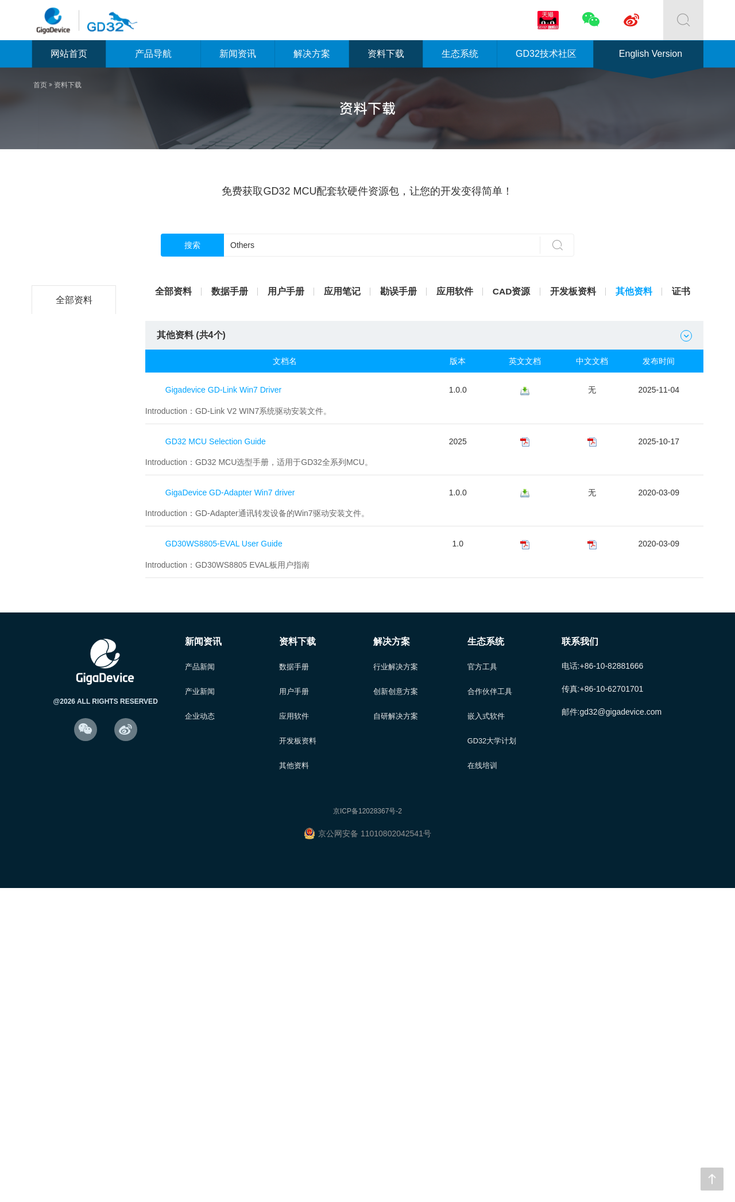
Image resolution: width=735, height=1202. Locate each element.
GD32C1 (76, 644)
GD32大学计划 (492, 1053)
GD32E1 (76, 529)
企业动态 (200, 1028)
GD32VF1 (75, 616)
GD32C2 (76, 329)
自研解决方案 (395, 1028)
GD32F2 (75, 415)
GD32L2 (75, 357)
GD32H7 (76, 759)
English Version (650, 54)
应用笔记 (342, 291)
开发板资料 (573, 291)
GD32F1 (75, 386)
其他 (75, 874)
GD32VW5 (76, 788)
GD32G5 (76, 730)
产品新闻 (200, 978)
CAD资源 (512, 291)
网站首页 (69, 54)
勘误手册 (398, 291)
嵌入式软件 (486, 1028)
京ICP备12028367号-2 (367, 1125)
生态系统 (460, 54)
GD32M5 (75, 816)
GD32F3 (75, 443)
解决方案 (311, 54)
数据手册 (229, 291)
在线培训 (482, 1079)
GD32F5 (75, 501)
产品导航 (153, 54)
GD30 (75, 845)
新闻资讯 (237, 54)
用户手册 (286, 291)
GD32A (75, 702)
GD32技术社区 (546, 54)
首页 (40, 85)
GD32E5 (76, 587)
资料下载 (386, 54)
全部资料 (75, 300)
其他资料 (634, 291)
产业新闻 (200, 1003)
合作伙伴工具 (489, 1003)
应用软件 (454, 291)
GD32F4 (75, 472)
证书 (681, 291)
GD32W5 (75, 673)
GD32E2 (76, 558)
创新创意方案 (395, 1003)
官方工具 (482, 978)
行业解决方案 (395, 978)
